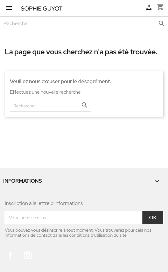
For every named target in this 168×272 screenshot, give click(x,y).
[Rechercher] (84, 23)
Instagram (28, 255)
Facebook (10, 255)
